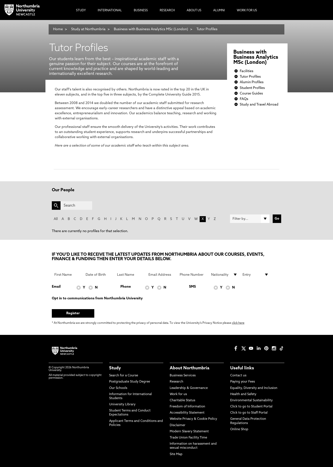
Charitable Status (182, 400)
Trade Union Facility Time (188, 437)
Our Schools (118, 388)
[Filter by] (250, 218)
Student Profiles (252, 88)
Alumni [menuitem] (219, 10)
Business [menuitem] (141, 10)
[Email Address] (161, 274)
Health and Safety (243, 394)
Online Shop (239, 429)
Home (58, 29)
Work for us (178, 394)
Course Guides (251, 93)
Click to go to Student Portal (251, 406)
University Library (122, 404)
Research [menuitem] (167, 10)
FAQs (244, 99)
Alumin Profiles (252, 82)
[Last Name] (130, 274)
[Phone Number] (193, 274)
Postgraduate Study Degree (129, 381)
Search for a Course (123, 375)
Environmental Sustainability (251, 400)
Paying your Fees (242, 381)
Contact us (238, 375)
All (56, 219)
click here (238, 323)
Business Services (183, 375)
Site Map (176, 454)
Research (176, 381)
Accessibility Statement (187, 412)
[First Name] (67, 274)
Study (115, 368)
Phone (125, 286)
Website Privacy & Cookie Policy (193, 419)
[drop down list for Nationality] (224, 274)
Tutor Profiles (206, 29)
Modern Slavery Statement (189, 431)
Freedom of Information (187, 406)
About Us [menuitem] (194, 10)
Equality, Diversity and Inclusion (253, 388)
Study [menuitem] (81, 10)
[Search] (76, 205)
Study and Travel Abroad (259, 104)
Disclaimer (177, 425)
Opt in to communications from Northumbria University (97, 298)
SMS (192, 286)
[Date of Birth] (98, 274)
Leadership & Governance (189, 388)
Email (56, 286)
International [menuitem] (110, 10)
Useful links (242, 368)
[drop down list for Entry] (255, 274)
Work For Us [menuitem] (247, 10)
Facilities (246, 71)
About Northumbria (189, 368)
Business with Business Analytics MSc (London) (151, 29)
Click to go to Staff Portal (249, 412)
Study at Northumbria (88, 29)
